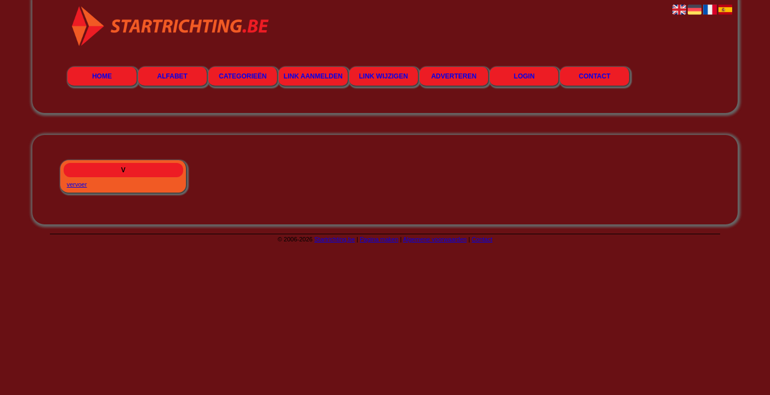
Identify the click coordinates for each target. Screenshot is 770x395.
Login (524, 76)
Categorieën (243, 76)
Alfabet (172, 76)
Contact (594, 76)
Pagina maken (379, 239)
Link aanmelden (313, 76)
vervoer (77, 184)
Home (102, 76)
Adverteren (454, 76)
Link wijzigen (383, 76)
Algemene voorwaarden (435, 239)
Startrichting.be (334, 239)
